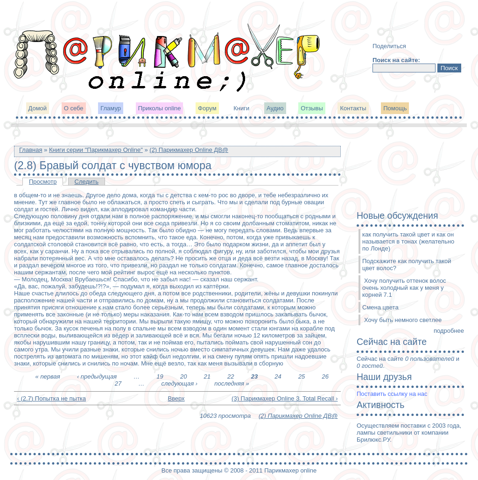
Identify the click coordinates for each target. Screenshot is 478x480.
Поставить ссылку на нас (392, 393)
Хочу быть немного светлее (403, 319)
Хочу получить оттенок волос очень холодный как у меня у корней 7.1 (404, 287)
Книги (241, 108)
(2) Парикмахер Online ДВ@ (188, 149)
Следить (87, 181)
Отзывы (312, 108)
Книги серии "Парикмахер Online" (96, 149)
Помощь (395, 108)
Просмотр (42, 181)
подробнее (449, 330)
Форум (207, 108)
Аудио (275, 108)
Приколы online (159, 108)
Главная (30, 149)
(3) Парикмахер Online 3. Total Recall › (284, 398)
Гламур (110, 108)
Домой (37, 108)
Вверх (174, 398)
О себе (74, 108)
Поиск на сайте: (396, 60)
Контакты (353, 108)
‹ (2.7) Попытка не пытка (51, 398)
